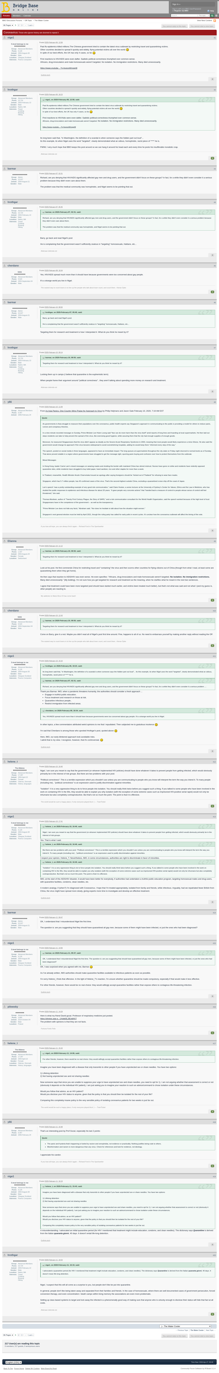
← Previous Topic (182, 1330)
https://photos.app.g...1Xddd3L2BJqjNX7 (58, 1018)
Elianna (12, 541)
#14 (214, 913)
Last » (30, 25)
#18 (214, 1122)
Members (16, 16)
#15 (214, 943)
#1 (215, 38)
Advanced (216, 15)
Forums (6, 16)
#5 (215, 266)
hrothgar (13, 89)
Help (210, 11)
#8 (215, 402)
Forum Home (19, 1368)
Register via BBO (181, 11)
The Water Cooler (42, 20)
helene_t (13, 761)
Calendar (27, 16)
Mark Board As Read (49, 1368)
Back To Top (8, 1368)
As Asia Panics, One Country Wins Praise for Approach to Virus (73, 411)
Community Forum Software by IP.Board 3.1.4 (198, 1368)
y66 (10, 402)
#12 (214, 762)
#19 (214, 1176)
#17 (214, 1043)
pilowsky (13, 1006)
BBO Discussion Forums (12, 20)
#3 (215, 169)
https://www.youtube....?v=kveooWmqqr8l (58, 68)
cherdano (13, 265)
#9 (215, 541)
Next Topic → (211, 1330)
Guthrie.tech (45, 75)
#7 (215, 348)
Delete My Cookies (32, 1368)
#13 (214, 817)
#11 (214, 656)
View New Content (204, 20)
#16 (214, 1007)
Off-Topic (28, 20)
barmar (12, 168)
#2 (215, 90)
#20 (214, 1255)
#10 (214, 611)
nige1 (11, 37)
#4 (215, 202)
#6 (215, 302)
